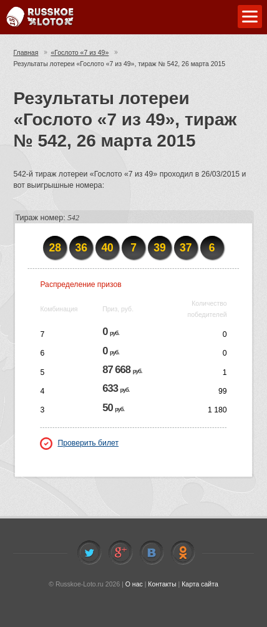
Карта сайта (200, 584)
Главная (25, 52)
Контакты (162, 584)
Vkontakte (151, 552)
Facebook (120, 552)
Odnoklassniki (182, 552)
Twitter (89, 552)
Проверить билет (79, 443)
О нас (134, 584)
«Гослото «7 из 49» (80, 52)
